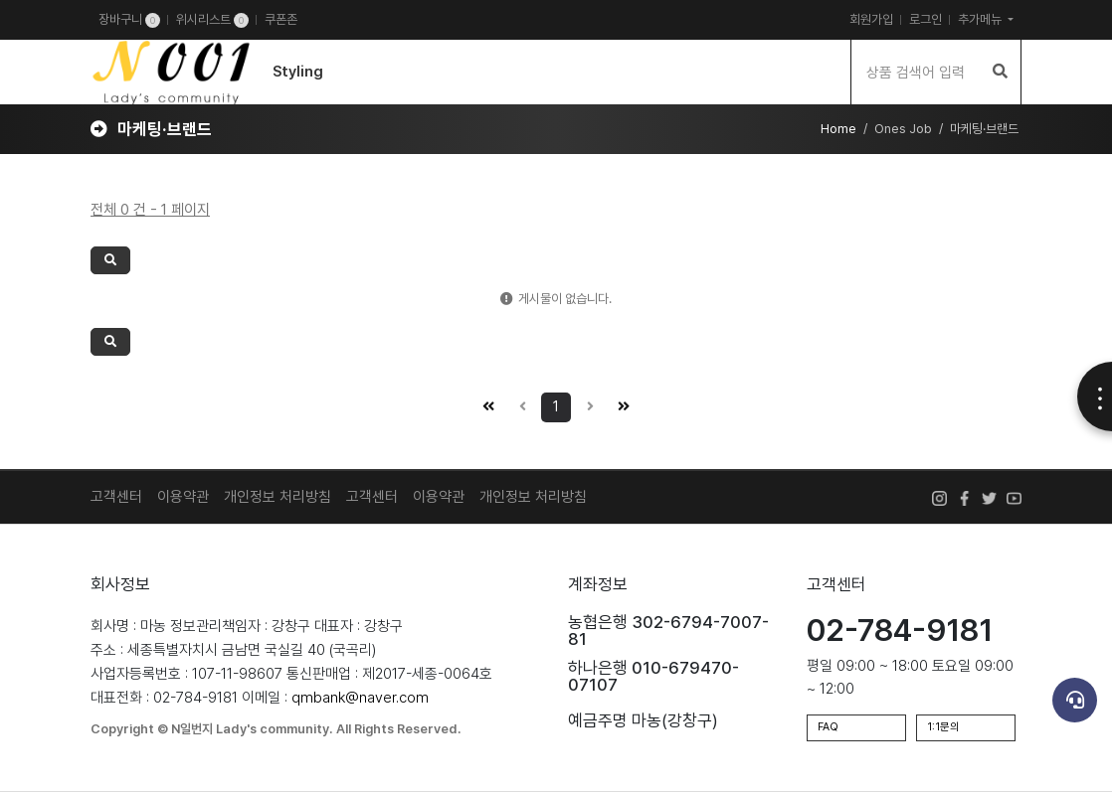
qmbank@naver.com (360, 698)
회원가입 (871, 19)
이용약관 (183, 497)
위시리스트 (212, 20)
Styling (298, 71)
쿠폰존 (281, 19)
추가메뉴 (981, 19)
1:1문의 (943, 726)
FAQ (828, 726)
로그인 (925, 19)
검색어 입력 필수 (0, 40)
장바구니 (129, 20)
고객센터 (116, 497)
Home (838, 128)
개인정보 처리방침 (277, 497)
